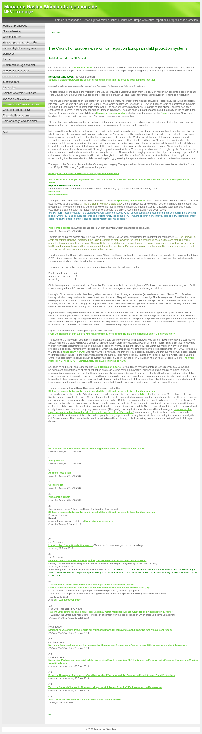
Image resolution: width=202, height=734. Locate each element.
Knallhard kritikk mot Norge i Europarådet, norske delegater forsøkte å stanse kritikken (97, 560)
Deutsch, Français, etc (16, 115)
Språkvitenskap (12, 31)
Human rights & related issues (99, 20)
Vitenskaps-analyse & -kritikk (20, 42)
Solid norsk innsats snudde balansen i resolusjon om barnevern (84, 699)
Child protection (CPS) (16, 109)
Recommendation (58, 194)
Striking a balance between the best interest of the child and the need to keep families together (101, 79)
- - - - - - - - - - (11, 76)
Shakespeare (11, 81)
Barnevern (9, 53)
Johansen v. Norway (74, 351)
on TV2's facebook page (67, 599)
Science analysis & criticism (19, 93)
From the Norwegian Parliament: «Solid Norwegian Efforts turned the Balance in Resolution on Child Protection (111, 675)
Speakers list (55, 485)
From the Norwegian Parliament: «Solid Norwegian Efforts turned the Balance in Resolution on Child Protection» (111, 333)
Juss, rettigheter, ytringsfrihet (20, 48)
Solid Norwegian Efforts (107, 367)
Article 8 (144, 394)
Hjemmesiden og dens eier (19, 65)
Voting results (56, 460)
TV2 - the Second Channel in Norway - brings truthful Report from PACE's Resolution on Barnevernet (105, 687)
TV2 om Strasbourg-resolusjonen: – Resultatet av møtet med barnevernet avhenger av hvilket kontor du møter (110, 611)
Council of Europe (82, 67)
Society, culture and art (16, 98)
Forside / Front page (67, 20)
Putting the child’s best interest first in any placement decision (83, 173)
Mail (5, 132)
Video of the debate (59, 228)
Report (164, 113)
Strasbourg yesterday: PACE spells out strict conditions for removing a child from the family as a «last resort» (110, 630)
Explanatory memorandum (111, 113)
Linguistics (9, 87)
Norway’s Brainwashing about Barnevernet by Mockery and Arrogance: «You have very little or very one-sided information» (118, 645)
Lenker (7, 59)
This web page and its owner (20, 121)
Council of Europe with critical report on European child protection (159, 20)
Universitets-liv (12, 36)
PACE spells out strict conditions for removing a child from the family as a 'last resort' (96, 448)
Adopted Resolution (59, 472)
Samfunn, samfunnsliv (16, 70)
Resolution (54, 191)
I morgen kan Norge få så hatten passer (70, 545)
